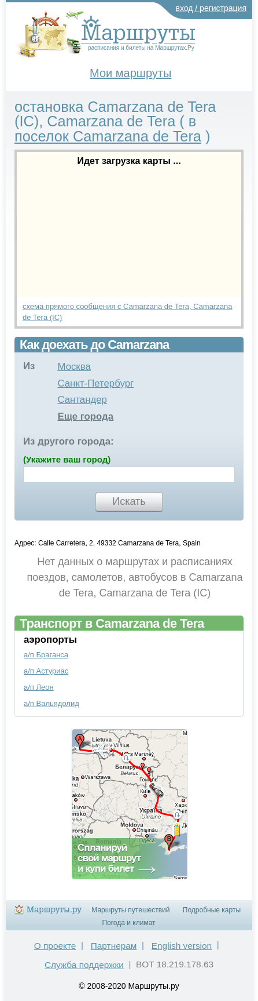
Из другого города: (68, 441)
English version (182, 946)
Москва (73, 366)
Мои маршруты (130, 73)
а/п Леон (39, 687)
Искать (128, 501)
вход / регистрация (211, 8)
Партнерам (114, 946)
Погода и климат (128, 923)
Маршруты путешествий (130, 910)
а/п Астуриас (46, 671)
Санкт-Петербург (95, 383)
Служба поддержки (84, 965)
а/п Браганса (46, 654)
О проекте (55, 946)
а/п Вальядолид (51, 703)
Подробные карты (212, 910)
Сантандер (81, 399)
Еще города (85, 416)
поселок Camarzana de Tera (107, 136)
